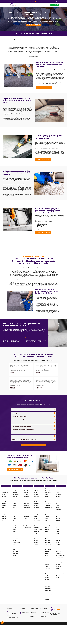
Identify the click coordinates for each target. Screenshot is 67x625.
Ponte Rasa (36, 523)
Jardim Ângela (47, 539)
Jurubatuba (47, 552)
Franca (57, 512)
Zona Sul (49, 485)
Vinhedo (57, 576)
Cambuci (3, 499)
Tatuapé (35, 532)
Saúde (46, 582)
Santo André (58, 552)
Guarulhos (58, 517)
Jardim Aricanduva (37, 512)
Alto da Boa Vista (48, 490)
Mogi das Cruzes (59, 536)
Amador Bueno (15, 495)
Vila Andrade (47, 584)
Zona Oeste (17, 485)
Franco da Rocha (59, 514)
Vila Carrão (36, 534)
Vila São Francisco (16, 556)
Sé (2, 519)
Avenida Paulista (5, 491)
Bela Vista (3, 493)
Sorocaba (57, 567)
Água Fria (25, 488)
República (3, 514)
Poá (56, 545)
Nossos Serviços (40, 4)
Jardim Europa (47, 541)
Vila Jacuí (36, 539)
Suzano (57, 569)
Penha (35, 521)
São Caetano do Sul (59, 556)
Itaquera (35, 508)
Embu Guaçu (58, 508)
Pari (2, 512)
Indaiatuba (58, 521)
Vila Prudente (36, 543)
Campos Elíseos (5, 501)
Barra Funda (15, 497)
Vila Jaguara (15, 549)
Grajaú (46, 519)
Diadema (57, 506)
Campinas (58, 503)
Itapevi (14, 512)
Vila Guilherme (26, 521)
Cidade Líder (36, 495)
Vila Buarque (4, 521)
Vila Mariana (47, 591)
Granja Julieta (47, 521)
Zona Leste (39, 485)
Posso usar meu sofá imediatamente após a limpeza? (21, 425)
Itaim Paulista (36, 506)
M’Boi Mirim (47, 556)
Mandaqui (25, 508)
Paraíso (46, 565)
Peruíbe (57, 541)
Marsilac (46, 554)
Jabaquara (47, 536)
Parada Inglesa (26, 510)
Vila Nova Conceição (49, 593)
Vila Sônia (47, 598)
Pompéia (14, 532)
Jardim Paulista (48, 547)
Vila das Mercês (48, 587)
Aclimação (4, 488)
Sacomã (46, 574)
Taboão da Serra (15, 545)
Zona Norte (28, 485)
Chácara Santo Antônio (49, 506)
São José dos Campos (60, 562)
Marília (57, 532)
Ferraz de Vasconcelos (60, 510)
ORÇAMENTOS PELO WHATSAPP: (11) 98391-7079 (33, 33)
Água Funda (47, 488)
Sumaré (14, 543)
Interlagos (47, 528)
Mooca (35, 517)
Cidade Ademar (48, 510)
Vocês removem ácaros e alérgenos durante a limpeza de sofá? (23, 435)
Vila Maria (25, 523)
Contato (47, 4)
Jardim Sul (47, 550)
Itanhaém (57, 523)
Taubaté (57, 571)
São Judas (47, 576)
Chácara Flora (47, 504)
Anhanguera (4, 490)
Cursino (46, 517)
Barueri (14, 499)
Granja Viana (15, 510)
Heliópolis (47, 523)
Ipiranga (46, 530)
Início (11, 39)
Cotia (14, 506)
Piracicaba (58, 543)
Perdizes (14, 526)
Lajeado (35, 515)
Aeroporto (58, 490)
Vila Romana (15, 554)
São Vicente (58, 563)
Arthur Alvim (36, 490)
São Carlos (58, 558)
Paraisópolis (47, 567)
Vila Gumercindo (48, 589)
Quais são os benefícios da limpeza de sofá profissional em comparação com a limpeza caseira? (29, 432)
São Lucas (36, 525)
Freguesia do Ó (26, 495)
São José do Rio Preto (60, 560)
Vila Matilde (36, 541)
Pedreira (46, 571)
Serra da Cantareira (59, 565)
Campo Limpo (47, 499)
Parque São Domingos (17, 525)
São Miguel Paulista (38, 528)
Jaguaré (14, 514)
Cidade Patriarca (37, 497)
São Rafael (47, 578)
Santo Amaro (47, 580)
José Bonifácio (26, 504)
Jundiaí (57, 528)
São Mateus (36, 526)
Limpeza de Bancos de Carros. (42, 228)
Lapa (13, 519)
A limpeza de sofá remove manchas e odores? (20, 419)
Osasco (14, 521)
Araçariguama (58, 493)
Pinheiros (14, 528)
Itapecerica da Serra (48, 534)
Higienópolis (4, 504)
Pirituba (14, 530)
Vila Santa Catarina (48, 597)
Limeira (57, 530)
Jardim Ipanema (48, 543)
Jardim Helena (37, 514)
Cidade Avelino (48, 512)
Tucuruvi (25, 519)
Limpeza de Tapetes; (40, 226)
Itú (56, 525)
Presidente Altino (16, 534)
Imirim (24, 499)
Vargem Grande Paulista (60, 573)
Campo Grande (48, 497)
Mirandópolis (47, 558)
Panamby (47, 563)
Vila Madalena (15, 552)
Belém (35, 491)
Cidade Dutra (47, 514)
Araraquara (58, 495)
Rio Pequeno (15, 539)
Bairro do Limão (26, 490)
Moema (46, 560)
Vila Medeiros (25, 525)
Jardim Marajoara (48, 545)
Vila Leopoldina (15, 550)
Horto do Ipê (47, 525)
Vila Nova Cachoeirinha (27, 526)
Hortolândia (58, 519)
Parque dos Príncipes (16, 523)
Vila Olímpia (47, 595)
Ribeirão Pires (58, 551)
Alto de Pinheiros (16, 493)
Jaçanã (24, 501)
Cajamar (57, 501)
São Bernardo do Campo (60, 554)
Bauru (57, 497)
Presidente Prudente (59, 549)
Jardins (3, 506)
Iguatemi (36, 504)
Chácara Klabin (48, 508)
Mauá (57, 534)
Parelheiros (47, 569)
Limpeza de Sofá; (40, 222)
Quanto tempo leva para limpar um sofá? (19, 409)
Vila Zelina (36, 545)
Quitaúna (14, 536)
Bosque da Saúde (48, 491)
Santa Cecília (4, 515)
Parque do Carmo (37, 519)
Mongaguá (58, 538)
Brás (2, 497)
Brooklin (46, 493)
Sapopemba (36, 530)
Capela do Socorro (48, 501)
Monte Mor (58, 539)
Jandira (14, 515)
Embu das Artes (15, 508)
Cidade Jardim (47, 515)
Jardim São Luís (48, 549)
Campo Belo (47, 495)
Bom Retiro (4, 495)
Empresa (34, 4)
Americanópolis (37, 488)
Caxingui (14, 504)
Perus (24, 512)
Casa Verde (25, 493)
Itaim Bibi (47, 532)
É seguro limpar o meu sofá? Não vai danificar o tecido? (22, 412)
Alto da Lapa (15, 491)
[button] (33, 409)
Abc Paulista (58, 488)
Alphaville (14, 490)
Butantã (14, 501)
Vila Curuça (36, 536)
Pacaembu (4, 510)
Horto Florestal (26, 497)
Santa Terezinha (26, 515)
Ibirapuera (47, 526)
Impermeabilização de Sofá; (42, 224)
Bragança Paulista (59, 499)
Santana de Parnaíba (16, 541)
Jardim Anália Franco (38, 510)
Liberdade (3, 508)
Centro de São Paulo (6, 485)
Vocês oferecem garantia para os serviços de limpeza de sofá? (23, 429)
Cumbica (57, 504)
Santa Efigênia (4, 517)
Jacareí (57, 527)
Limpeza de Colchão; (40, 225)
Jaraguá (14, 517)
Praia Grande (58, 547)
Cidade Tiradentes (37, 499)
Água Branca (15, 488)
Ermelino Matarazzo (38, 501)
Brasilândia (25, 491)
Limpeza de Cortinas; (41, 227)
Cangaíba (36, 493)
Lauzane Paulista (26, 506)
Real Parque (47, 573)
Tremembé (25, 517)
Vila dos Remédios (16, 547)
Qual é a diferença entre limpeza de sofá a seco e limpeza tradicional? (24, 422)
